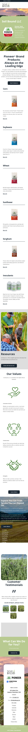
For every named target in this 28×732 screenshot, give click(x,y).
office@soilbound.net (15, 700)
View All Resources (8, 365)
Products (14, 705)
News (14, 712)
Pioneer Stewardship (17, 730)
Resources (14, 710)
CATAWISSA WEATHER (14, 630)
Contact (14, 719)
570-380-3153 (15, 697)
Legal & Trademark (10, 730)
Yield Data (14, 707)
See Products (14, 83)
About (14, 716)
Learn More (14, 492)
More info (5, 118)
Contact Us (14, 653)
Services (14, 714)
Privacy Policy (14, 721)
